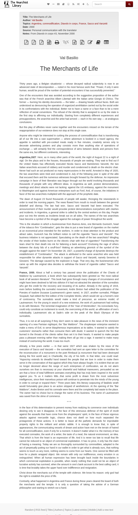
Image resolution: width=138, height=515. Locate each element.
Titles (50, 509)
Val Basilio (37, 20)
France (82, 23)
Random (29, 509)
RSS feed (41, 509)
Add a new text (105, 509)
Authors (59, 509)
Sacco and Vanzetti (98, 23)
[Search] (109, 4)
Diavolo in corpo (69, 23)
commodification (51, 23)
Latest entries (80, 509)
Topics (68, 509)
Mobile (92, 509)
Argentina (36, 23)
